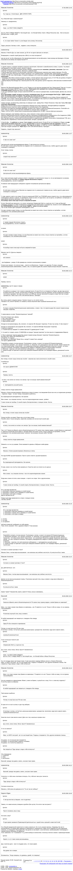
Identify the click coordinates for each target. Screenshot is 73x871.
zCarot (20, 869)
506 (61, 861)
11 (48, 861)
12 (50, 861)
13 (52, 861)
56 (56, 861)
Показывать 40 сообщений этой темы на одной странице (56, 863)
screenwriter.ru (13, 866)
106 (59, 861)
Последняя (67, 861)
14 (54, 861)
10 (46, 861)
